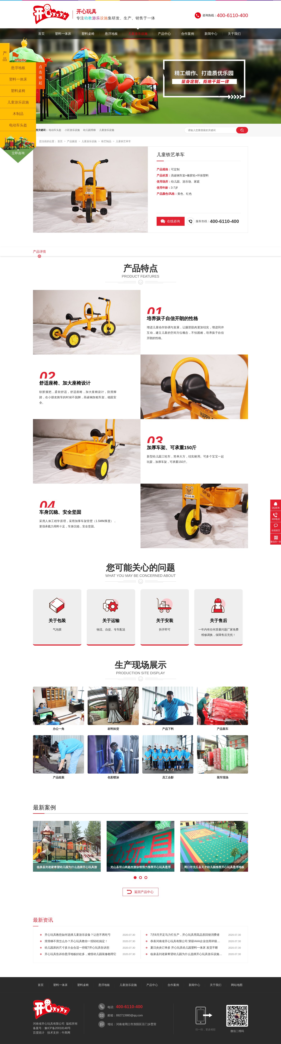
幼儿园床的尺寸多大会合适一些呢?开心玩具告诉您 (77, 947)
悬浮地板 (111, 34)
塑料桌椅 (88, 34)
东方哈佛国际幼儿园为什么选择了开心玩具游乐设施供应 (67, 869)
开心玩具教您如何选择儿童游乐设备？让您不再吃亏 (78, 934)
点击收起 (40, 75)
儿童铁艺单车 (123, 141)
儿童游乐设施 (137, 34)
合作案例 (187, 34)
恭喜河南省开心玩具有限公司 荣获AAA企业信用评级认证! (186, 941)
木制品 (18, 114)
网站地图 (236, 984)
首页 (41, 34)
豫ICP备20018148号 (57, 1028)
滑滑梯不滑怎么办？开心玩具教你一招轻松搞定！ (76, 941)
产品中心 (164, 34)
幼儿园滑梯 (89, 130)
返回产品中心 (144, 892)
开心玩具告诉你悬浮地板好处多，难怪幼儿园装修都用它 (80, 954)
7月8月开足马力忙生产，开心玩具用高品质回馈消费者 (185, 934)
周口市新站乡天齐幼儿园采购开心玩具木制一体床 (140, 869)
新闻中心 (210, 34)
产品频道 (72, 141)
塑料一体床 (63, 34)
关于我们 (234, 34)
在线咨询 (173, 221)
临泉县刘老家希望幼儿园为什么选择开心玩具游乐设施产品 (186, 954)
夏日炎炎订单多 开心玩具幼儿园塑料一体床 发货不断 (184, 947)
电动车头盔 (55, 130)
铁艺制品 (106, 141)
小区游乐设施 (72, 130)
